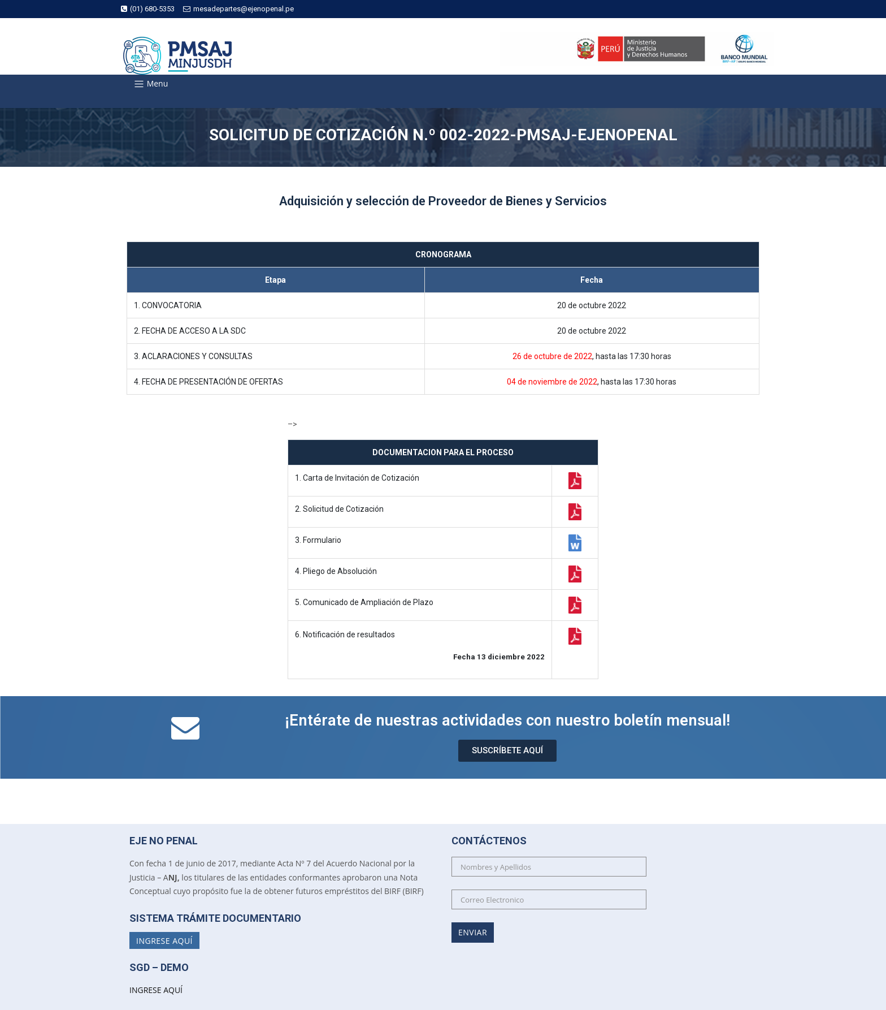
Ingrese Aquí (164, 940)
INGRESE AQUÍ (156, 990)
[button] (507, 751)
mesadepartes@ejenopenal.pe (238, 9)
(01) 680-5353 (148, 9)
